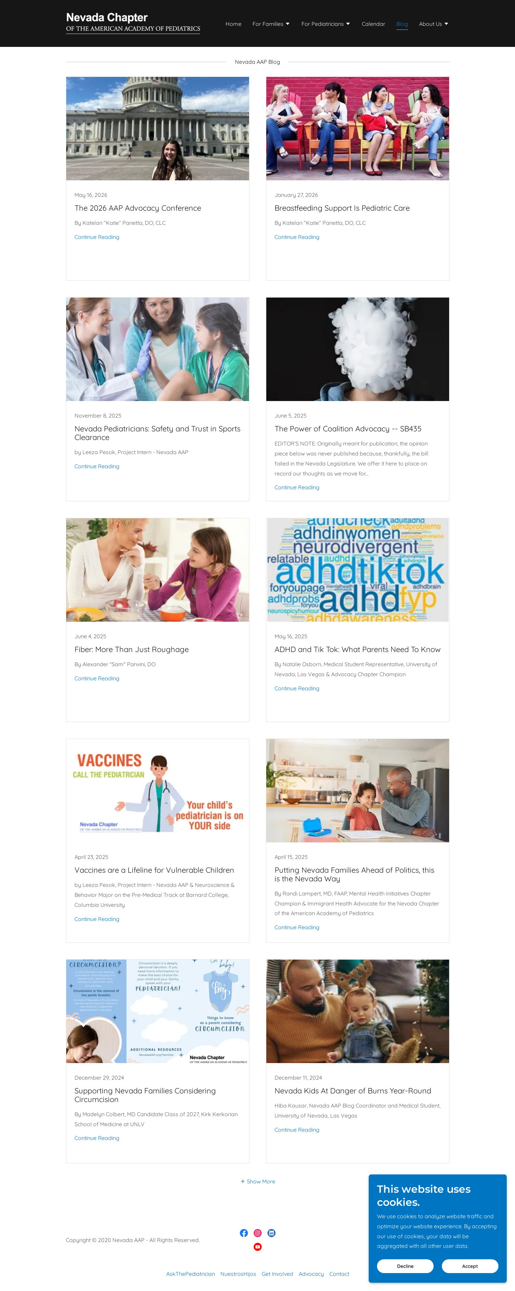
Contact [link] (339, 1273)
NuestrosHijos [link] (238, 1273)
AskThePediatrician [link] (190, 1273)
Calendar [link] (373, 23)
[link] (133, 22)
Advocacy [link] (311, 1273)
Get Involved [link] (277, 1273)
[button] (271, 24)
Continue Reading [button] (97, 236)
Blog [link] (402, 23)
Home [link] (233, 23)
